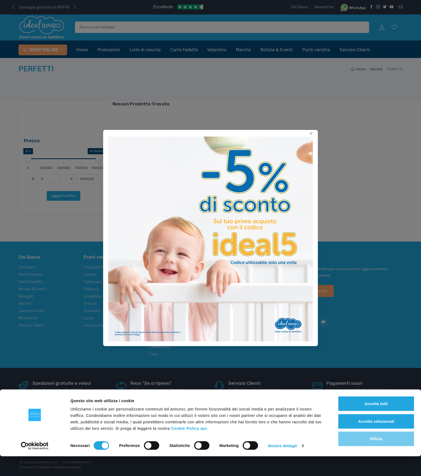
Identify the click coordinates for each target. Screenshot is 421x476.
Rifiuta (376, 458)
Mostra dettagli (282, 465)
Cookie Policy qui (189, 448)
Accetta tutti (376, 423)
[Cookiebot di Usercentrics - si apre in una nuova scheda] (34, 466)
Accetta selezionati (376, 441)
